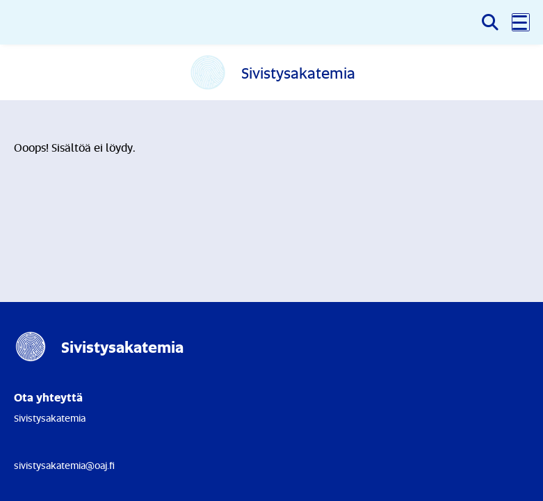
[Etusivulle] (271, 72)
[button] (520, 22)
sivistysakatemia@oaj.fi (64, 465)
